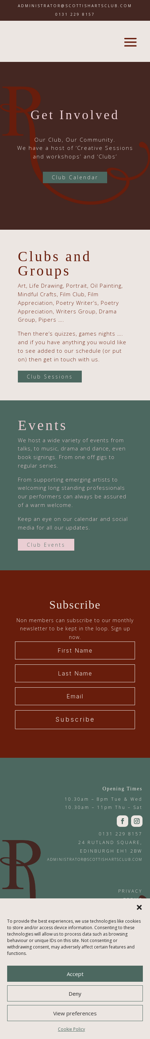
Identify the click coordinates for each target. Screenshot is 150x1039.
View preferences (75, 1013)
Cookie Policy (71, 1029)
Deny (75, 993)
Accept (75, 973)
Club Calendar (75, 177)
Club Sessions (50, 376)
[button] (139, 907)
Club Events (46, 544)
